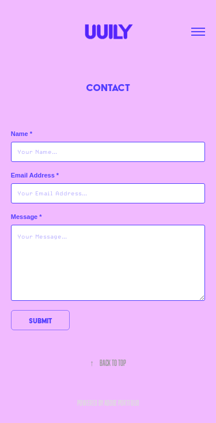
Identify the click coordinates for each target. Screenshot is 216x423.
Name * (21, 133)
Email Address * (35, 175)
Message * (26, 216)
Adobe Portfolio (121, 403)
